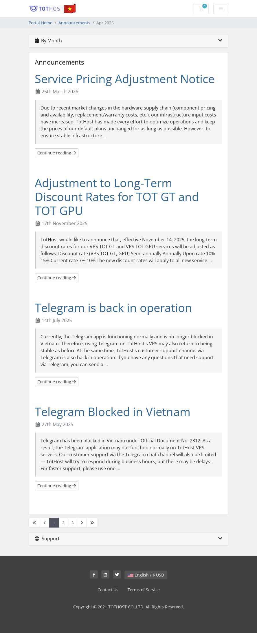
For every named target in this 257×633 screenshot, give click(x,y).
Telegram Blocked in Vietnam (112, 411)
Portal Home (40, 22)
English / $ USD (146, 575)
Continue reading (56, 153)
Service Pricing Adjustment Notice (124, 79)
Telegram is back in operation (113, 307)
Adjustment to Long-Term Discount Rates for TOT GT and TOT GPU (117, 196)
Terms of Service (144, 589)
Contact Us (108, 589)
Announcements (74, 22)
